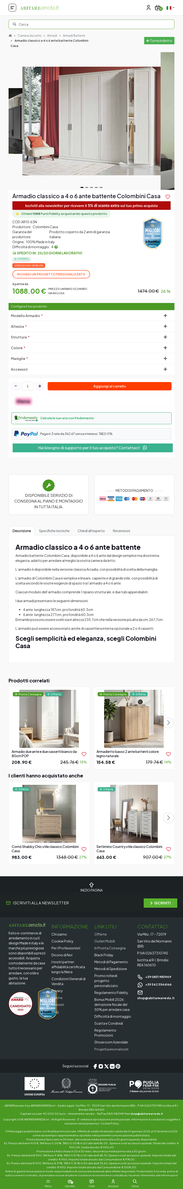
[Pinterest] (118, 1066)
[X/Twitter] (106, 1066)
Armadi (53, 35)
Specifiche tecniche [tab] (54, 531)
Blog (55, 1011)
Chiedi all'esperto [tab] (91, 531)
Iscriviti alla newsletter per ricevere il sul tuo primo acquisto (91, 205)
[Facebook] (95, 1066)
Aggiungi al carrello (109, 386)
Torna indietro (159, 40)
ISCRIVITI (160, 903)
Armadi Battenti (75, 35)
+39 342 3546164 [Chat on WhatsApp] (155, 984)
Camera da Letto (30, 35)
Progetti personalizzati (112, 1049)
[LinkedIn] (112, 1066)
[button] (91, 418)
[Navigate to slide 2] (86, 187)
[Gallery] (91, 121)
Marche (57, 997)
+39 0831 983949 (155, 976)
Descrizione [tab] (22, 531)
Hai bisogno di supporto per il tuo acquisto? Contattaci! (92, 447)
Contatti (58, 1004)
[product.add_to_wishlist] (168, 197)
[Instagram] (101, 1066)
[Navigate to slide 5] (101, 187)
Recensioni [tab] (121, 531)
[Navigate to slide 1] (82, 187)
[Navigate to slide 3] (91, 187)
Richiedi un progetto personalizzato (51, 274)
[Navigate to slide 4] (96, 187)
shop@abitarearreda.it (146, 1113)
